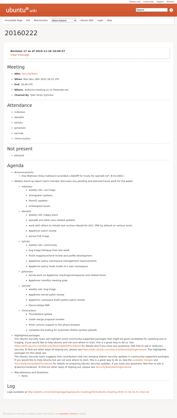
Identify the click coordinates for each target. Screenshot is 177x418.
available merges (143, 360)
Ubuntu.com (135, 2)
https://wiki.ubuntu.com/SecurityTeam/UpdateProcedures (47, 346)
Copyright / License (67, 414)
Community (148, 2)
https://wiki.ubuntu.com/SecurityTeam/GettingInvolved (114, 349)
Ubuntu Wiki (87, 20)
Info (28, 20)
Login (100, 20)
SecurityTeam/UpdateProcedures (33, 363)
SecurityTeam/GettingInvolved (113, 367)
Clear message (19, 54)
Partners (170, 2)
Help (109, 20)
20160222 (21, 33)
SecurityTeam (30, 73)
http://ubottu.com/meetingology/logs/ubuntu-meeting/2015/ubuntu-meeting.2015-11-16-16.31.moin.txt (88, 392)
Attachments (41, 20)
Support (160, 2)
